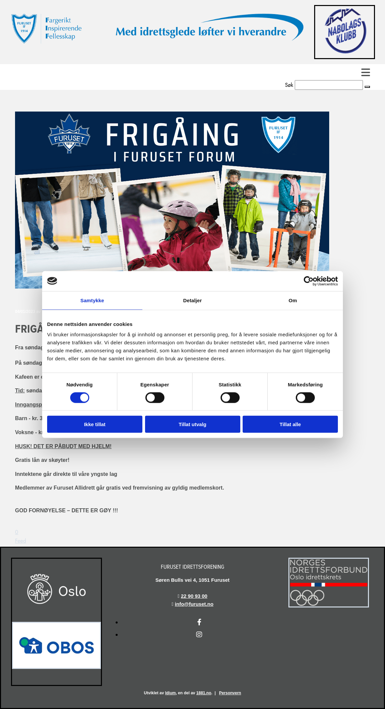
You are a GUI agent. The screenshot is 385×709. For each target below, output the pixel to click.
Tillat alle (290, 424)
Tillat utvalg (192, 424)
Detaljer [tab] (192, 300)
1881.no (203, 693)
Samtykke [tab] (92, 300)
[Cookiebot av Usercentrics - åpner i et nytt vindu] (308, 281)
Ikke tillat (94, 424)
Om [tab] (292, 300)
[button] (192, 72)
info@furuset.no (194, 604)
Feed (20, 541)
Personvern (230, 693)
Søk (289, 85)
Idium (170, 693)
